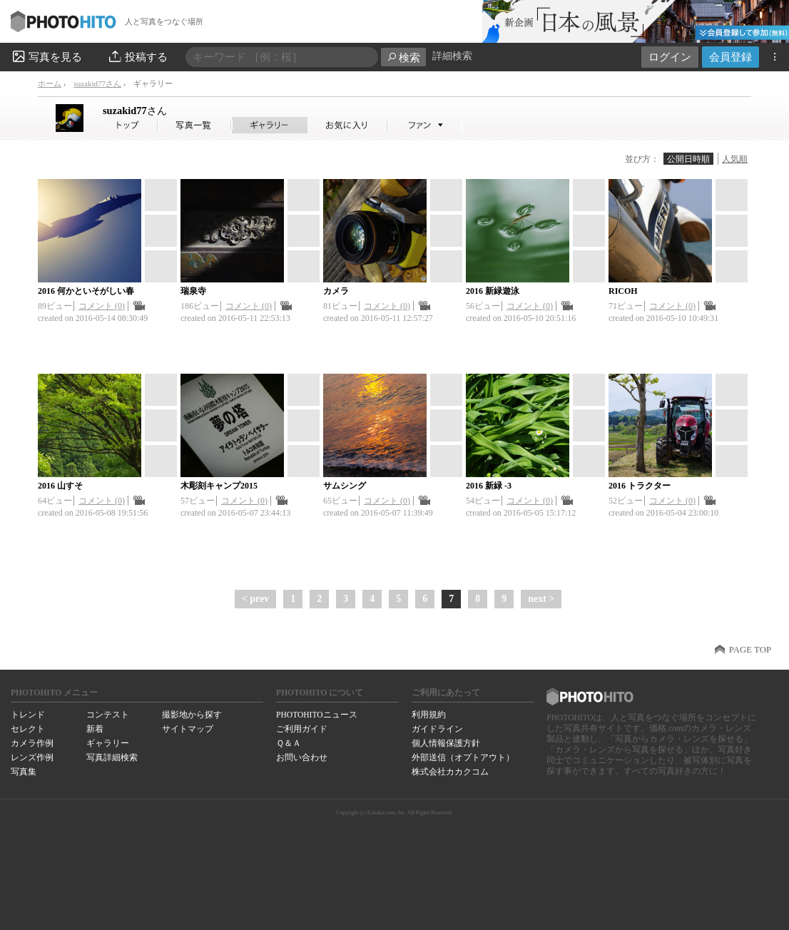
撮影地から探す (192, 714)
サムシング (344, 486)
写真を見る (46, 56)
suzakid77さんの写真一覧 (195, 125)
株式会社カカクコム (450, 771)
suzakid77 (135, 110)
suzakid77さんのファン (424, 125)
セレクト (28, 729)
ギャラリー (107, 743)
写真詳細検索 (112, 757)
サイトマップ (187, 729)
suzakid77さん (97, 83)
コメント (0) (101, 306)
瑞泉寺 (193, 291)
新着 (94, 729)
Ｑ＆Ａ (288, 743)
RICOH (623, 291)
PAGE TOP (750, 650)
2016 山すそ (60, 486)
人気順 (735, 159)
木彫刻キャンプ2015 (219, 486)
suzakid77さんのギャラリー (270, 125)
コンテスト (107, 714)
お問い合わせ (301, 757)
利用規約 (429, 714)
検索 (403, 57)
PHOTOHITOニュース (316, 714)
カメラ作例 (32, 743)
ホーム (49, 83)
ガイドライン (437, 729)
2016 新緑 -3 (488, 486)
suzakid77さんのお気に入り (347, 125)
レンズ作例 (32, 757)
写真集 (23, 771)
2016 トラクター (640, 486)
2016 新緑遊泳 (492, 291)
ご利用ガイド (301, 729)
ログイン (669, 57)
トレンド (28, 714)
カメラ (336, 291)
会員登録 (730, 57)
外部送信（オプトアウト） (463, 757)
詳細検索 (452, 56)
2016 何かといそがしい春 (86, 291)
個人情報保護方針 (446, 743)
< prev (255, 598)
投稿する (137, 56)
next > (541, 598)
